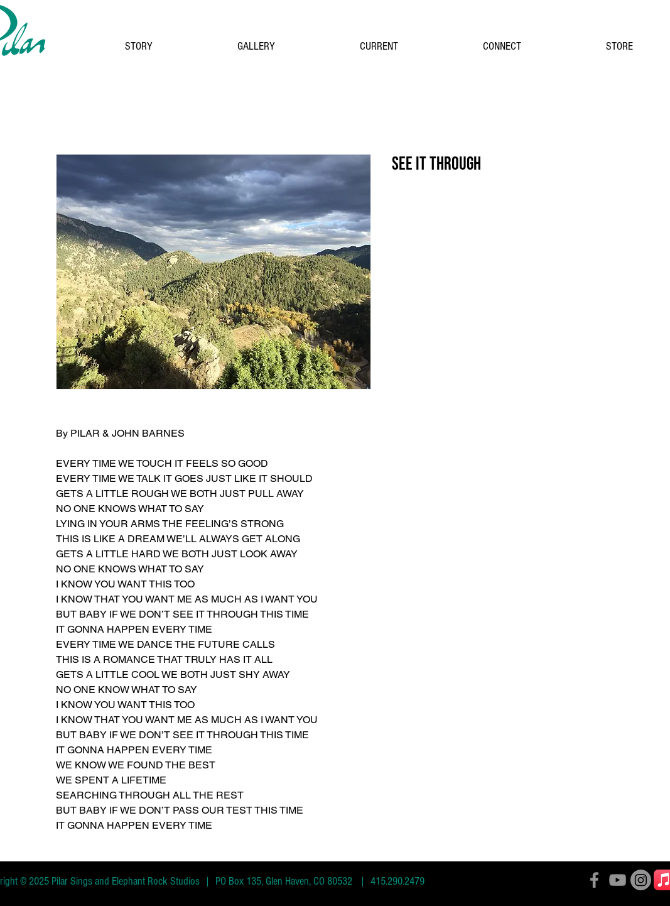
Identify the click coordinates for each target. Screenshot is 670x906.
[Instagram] (640, 880)
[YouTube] (617, 880)
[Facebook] (594, 880)
